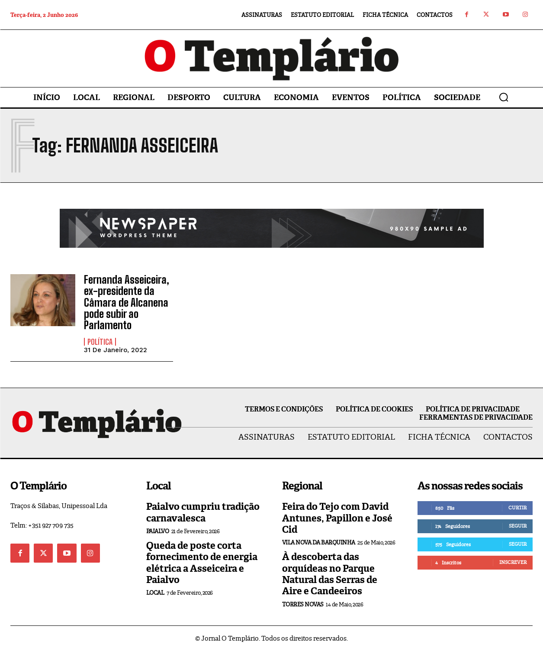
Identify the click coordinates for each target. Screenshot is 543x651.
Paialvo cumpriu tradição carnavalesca (203, 512)
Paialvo (157, 531)
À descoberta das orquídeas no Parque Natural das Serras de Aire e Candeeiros (329, 574)
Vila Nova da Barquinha (318, 542)
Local (155, 592)
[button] (503, 97)
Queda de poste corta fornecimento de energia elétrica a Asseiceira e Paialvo (201, 562)
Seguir (518, 526)
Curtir (517, 508)
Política (99, 342)
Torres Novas (303, 604)
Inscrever (513, 562)
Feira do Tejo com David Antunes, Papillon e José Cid (337, 518)
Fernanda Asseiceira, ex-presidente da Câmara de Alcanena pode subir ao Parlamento (126, 302)
